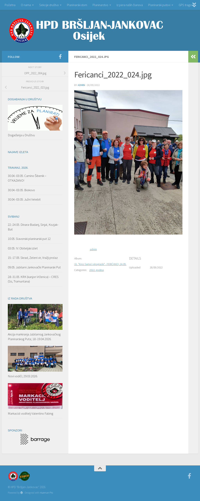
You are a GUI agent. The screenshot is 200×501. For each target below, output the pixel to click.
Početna (10, 5)
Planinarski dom (77, 5)
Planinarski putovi (159, 5)
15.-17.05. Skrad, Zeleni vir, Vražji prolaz (33, 257)
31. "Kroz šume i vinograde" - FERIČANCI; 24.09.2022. (103, 264)
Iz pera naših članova (130, 5)
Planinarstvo (100, 5)
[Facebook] (60, 56)
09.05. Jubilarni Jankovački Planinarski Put (34, 267)
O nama (26, 5)
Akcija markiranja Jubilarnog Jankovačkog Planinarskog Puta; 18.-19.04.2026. (34, 336)
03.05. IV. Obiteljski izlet (23, 248)
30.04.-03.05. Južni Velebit (24, 199)
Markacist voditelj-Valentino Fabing (30, 413)
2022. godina (96, 270)
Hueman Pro (46, 492)
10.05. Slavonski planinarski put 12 (29, 239)
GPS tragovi (186, 5)
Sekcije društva (49, 5)
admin (81, 85)
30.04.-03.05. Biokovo (21, 190)
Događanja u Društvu (21, 135)
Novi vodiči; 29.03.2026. (23, 376)
